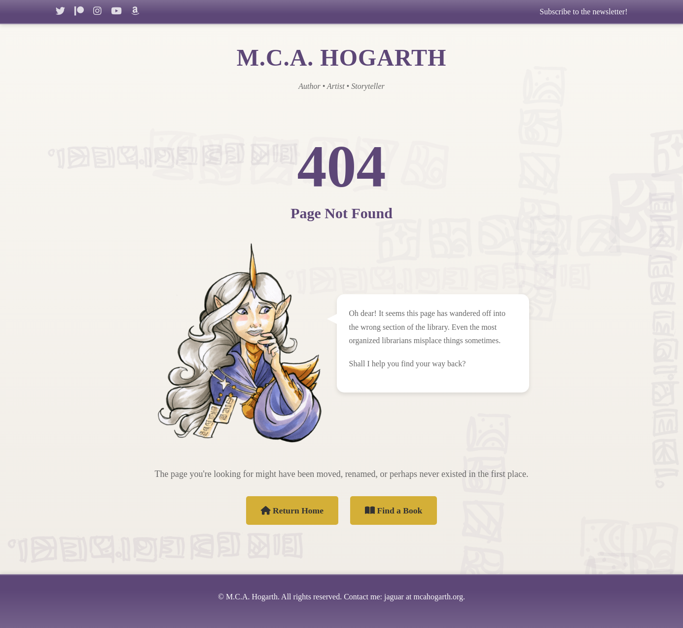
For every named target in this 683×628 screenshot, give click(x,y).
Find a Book (393, 510)
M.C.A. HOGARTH (342, 57)
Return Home (292, 510)
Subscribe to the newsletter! (583, 11)
